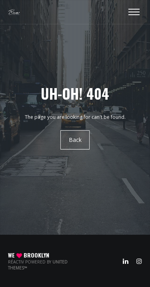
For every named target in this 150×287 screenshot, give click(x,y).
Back (75, 140)
